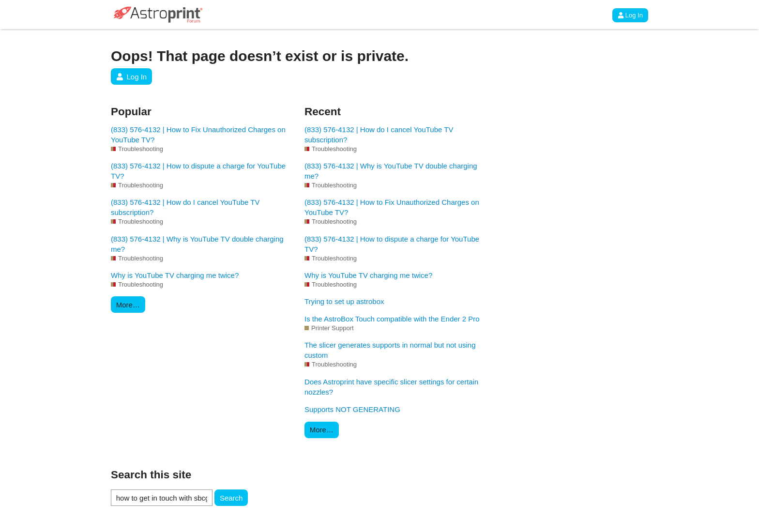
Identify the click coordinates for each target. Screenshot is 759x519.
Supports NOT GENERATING (352, 409)
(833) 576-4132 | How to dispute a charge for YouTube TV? (198, 171)
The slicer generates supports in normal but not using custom (390, 350)
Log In (630, 15)
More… (128, 305)
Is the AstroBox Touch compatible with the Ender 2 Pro (392, 319)
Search (231, 498)
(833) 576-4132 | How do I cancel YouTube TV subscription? (185, 207)
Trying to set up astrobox (344, 301)
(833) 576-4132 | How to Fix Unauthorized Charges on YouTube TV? (198, 134)
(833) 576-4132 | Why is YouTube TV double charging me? (197, 244)
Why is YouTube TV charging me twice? (175, 275)
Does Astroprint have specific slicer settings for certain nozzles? (391, 387)
